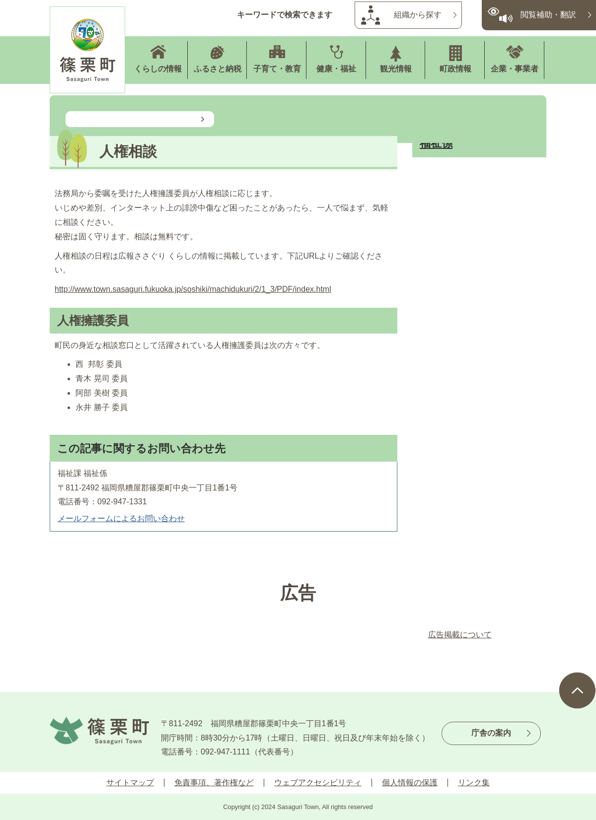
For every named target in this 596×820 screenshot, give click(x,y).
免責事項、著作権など (214, 782)
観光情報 (396, 69)
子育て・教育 (277, 69)
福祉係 (436, 143)
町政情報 (455, 69)
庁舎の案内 (491, 733)
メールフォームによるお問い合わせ (121, 518)
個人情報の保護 (410, 782)
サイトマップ (130, 782)
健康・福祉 (336, 69)
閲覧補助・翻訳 (548, 14)
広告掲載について (460, 634)
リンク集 (474, 782)
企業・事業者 (514, 69)
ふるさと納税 (217, 69)
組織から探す (418, 14)
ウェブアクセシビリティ (318, 782)
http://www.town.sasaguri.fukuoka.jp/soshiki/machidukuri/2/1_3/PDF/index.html (193, 289)
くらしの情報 (158, 69)
